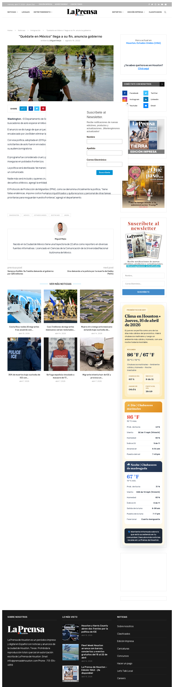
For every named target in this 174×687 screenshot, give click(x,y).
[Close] (127, 104)
